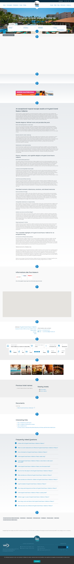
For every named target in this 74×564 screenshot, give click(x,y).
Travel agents (9, 6)
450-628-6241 (41, 546)
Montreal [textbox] (10, 27)
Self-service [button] (62, 6)
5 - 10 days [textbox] (55, 27)
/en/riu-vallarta (43, 391)
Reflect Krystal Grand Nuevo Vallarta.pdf (26, 407)
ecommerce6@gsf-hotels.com (49, 331)
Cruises (20, 6)
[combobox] (15, 28)
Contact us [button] (68, 6)
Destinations (15, 6)
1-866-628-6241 (41, 548)
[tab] (12, 24)
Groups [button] (51, 6)
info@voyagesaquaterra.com (44, 549)
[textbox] (26, 28)
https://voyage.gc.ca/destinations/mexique (26, 424)
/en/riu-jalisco (43, 389)
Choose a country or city (8, 35)
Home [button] (4, 6)
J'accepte (37, 561)
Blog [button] (58, 6)
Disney (24, 5)
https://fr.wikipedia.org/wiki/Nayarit (24, 422)
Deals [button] (55, 6)
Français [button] (61, 1)
